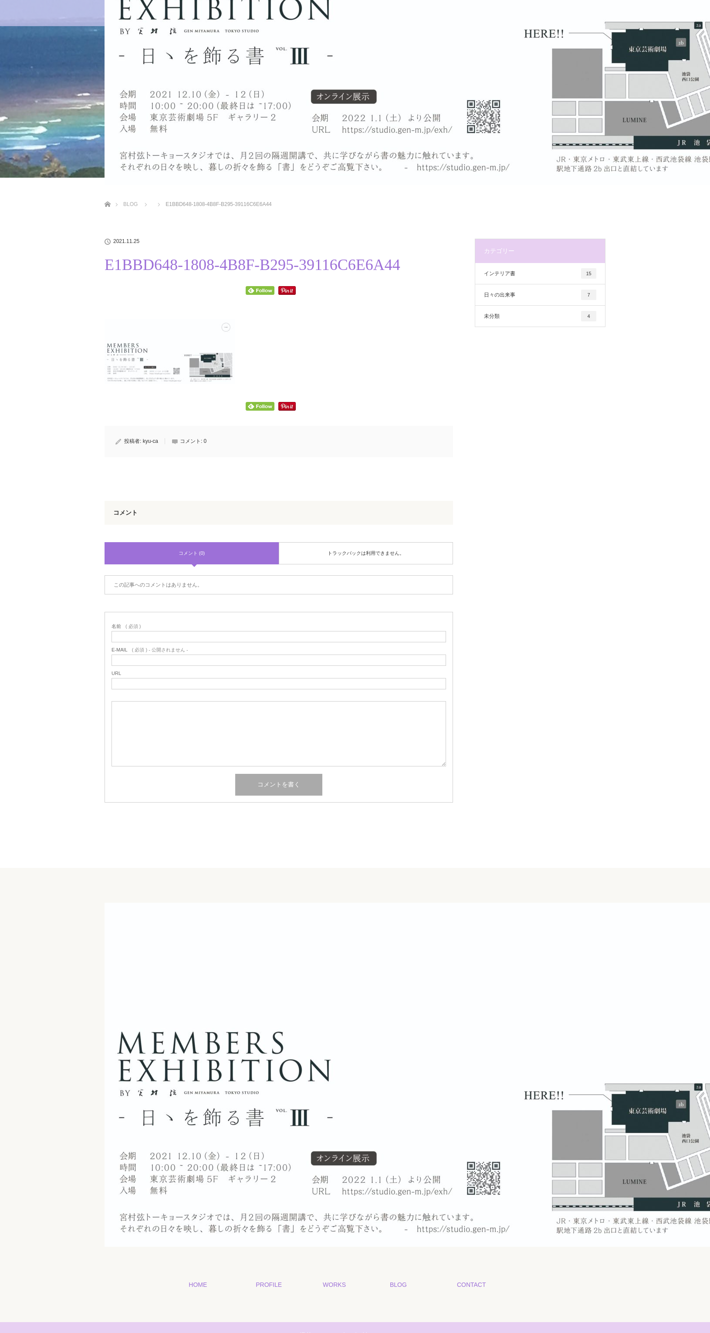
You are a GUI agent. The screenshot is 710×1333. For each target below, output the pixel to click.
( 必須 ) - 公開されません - (150, 650)
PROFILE (268, 1284)
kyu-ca (150, 441)
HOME (197, 1284)
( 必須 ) (126, 626)
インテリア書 (540, 273)
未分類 (540, 316)
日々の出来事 (540, 295)
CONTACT (471, 1284)
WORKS (333, 1284)
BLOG (397, 1284)
